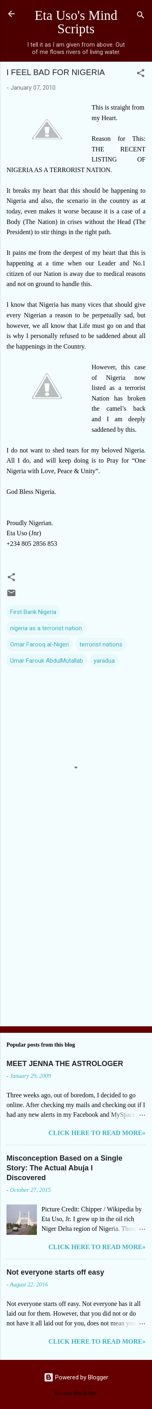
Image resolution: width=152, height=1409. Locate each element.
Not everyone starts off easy (55, 1272)
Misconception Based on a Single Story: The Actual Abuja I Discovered (64, 1168)
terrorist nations (100, 644)
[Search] (141, 16)
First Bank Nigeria (33, 612)
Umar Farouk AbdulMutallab (46, 660)
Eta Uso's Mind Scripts (75, 22)
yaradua (104, 660)
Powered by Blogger (76, 1377)
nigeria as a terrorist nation (46, 628)
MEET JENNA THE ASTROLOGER (64, 1064)
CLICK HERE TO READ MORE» (97, 1132)
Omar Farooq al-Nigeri (39, 644)
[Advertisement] (76, 937)
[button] (141, 74)
